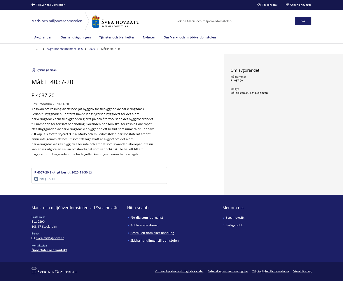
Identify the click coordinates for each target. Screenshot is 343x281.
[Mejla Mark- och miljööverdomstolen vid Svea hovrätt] (48, 238)
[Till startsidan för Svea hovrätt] (37, 49)
